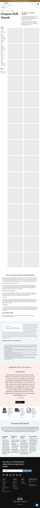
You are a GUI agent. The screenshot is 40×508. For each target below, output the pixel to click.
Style (2, 53)
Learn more (9, 415)
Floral (2, 42)
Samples (4, 486)
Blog (3, 490)
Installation (4, 482)
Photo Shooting (15, 488)
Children (2, 37)
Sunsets (2, 55)
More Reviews (18, 402)
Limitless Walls (6, 316)
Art (1, 33)
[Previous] (4, 386)
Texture (2, 57)
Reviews (4, 483)
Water (2, 61)
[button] (30, 4)
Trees (2, 58)
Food (2, 44)
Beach (2, 34)
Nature (2, 45)
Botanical (2, 36)
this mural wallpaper (17, 292)
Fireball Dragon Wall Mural (16, 306)
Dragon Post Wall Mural (15, 299)
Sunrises (2, 54)
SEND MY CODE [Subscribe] (27, 470)
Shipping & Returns (15, 485)
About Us (4, 481)
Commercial (3, 72)
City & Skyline (3, 38)
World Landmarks (3, 63)
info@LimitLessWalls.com (33, 485)
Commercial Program (6, 491)
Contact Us (15, 481)
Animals (2, 30)
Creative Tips (15, 487)
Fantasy (2, 41)
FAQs (3, 484)
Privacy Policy (23, 483)
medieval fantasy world (17, 285)
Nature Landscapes (3, 47)
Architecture (3, 32)
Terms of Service (22, 481)
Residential (3, 71)
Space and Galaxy (3, 50)
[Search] (38, 7)
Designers (2, 40)
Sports (2, 51)
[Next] (35, 386)
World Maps (3, 64)
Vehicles (2, 59)
